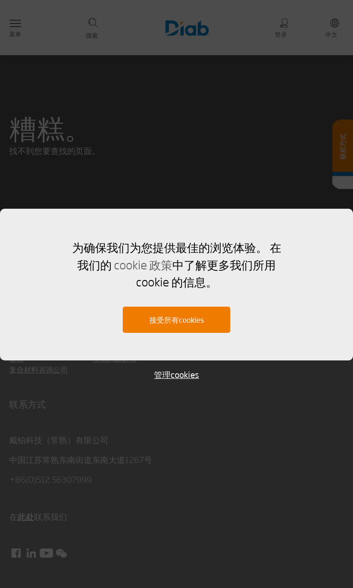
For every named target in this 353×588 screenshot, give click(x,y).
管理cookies (176, 374)
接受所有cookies (176, 319)
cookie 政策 (143, 264)
